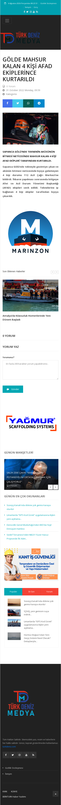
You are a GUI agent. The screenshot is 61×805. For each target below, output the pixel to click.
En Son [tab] (31, 591)
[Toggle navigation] (7, 20)
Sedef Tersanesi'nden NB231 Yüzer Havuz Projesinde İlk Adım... (27, 536)
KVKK (5, 791)
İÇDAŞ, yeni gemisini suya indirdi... (36, 613)
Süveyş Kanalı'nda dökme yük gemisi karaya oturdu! (29, 507)
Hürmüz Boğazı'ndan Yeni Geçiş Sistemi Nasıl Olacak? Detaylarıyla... (37, 638)
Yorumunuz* (8, 357)
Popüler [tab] (13, 591)
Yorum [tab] (49, 591)
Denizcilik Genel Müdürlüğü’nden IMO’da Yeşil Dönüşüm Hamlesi (29, 526)
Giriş (36, 7)
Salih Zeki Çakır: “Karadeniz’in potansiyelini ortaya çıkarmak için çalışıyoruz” (29, 477)
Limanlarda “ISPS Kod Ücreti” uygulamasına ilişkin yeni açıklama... (31, 517)
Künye (14, 791)
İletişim (28, 7)
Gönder (13, 389)
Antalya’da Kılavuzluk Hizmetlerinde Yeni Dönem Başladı (27, 317)
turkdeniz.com (9, 746)
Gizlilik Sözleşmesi (48, 3)
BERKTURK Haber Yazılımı (14, 796)
